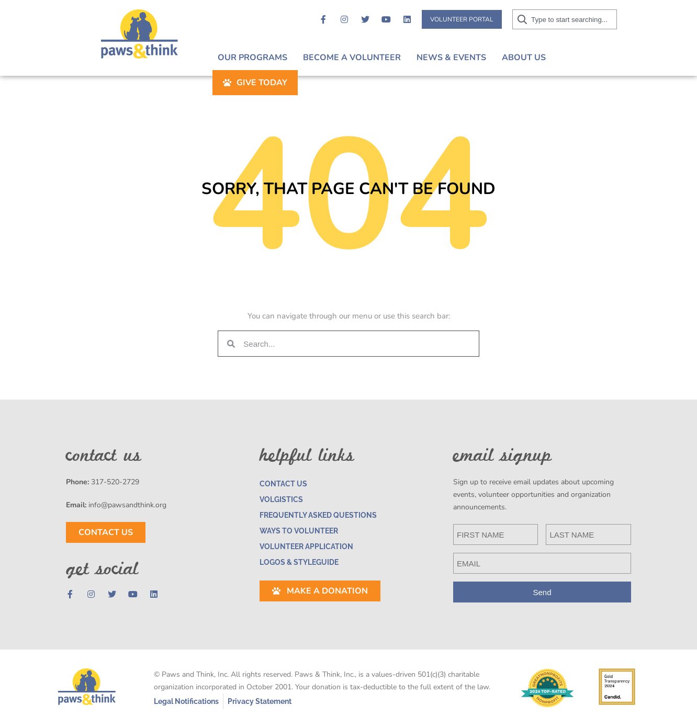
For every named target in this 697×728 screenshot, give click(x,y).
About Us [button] (521, 57)
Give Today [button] (603, 57)
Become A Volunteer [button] (349, 57)
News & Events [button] (449, 57)
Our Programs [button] (250, 57)
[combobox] (586, 19)
